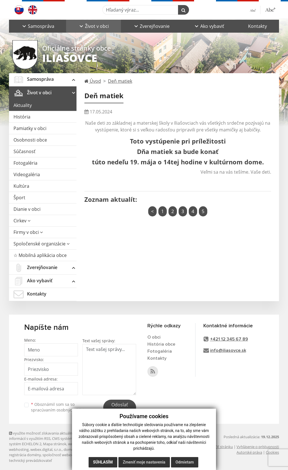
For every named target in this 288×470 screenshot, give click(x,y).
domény (70, 449)
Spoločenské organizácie (41, 244)
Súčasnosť (24, 151)
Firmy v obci (28, 232)
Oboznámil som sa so (59, 407)
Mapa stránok (54, 443)
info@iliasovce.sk (228, 350)
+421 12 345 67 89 (229, 339)
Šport (19, 197)
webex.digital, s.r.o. (46, 449)
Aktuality (23, 105)
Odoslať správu (119, 408)
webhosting (19, 449)
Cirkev (22, 221)
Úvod (92, 81)
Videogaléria (27, 174)
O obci (154, 337)
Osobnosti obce (30, 140)
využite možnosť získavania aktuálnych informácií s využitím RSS (43, 436)
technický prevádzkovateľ (30, 460)
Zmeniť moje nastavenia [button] (144, 464)
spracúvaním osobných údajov (59, 410)
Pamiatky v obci (30, 128)
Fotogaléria (25, 163)
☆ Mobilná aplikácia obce (40, 255)
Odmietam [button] (185, 464)
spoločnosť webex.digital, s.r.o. (67, 454)
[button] (37, 26)
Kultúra (21, 186)
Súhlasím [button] (103, 464)
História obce (161, 344)
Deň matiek (120, 81)
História (22, 117)
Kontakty (257, 26)
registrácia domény (25, 454)
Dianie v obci (27, 209)
